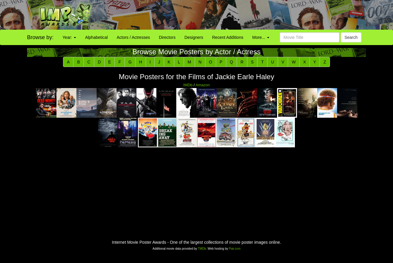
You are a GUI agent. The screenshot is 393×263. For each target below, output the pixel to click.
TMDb (202, 248)
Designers (193, 37)
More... (260, 37)
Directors (167, 37)
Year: (69, 37)
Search (351, 37)
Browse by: (40, 37)
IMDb (188, 85)
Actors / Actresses (133, 37)
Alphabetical (96, 37)
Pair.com (234, 248)
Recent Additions (227, 37)
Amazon (203, 85)
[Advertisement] (246, 14)
